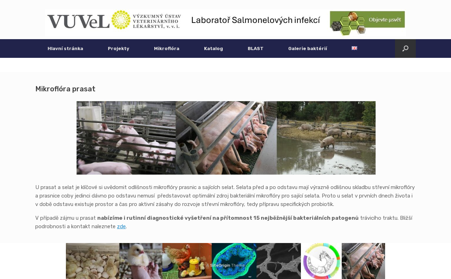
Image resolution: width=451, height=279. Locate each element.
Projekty (118, 48)
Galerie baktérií (307, 48)
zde (121, 226)
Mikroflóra (166, 48)
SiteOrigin (220, 265)
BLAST (256, 48)
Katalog (213, 48)
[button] (405, 48)
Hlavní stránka (65, 48)
